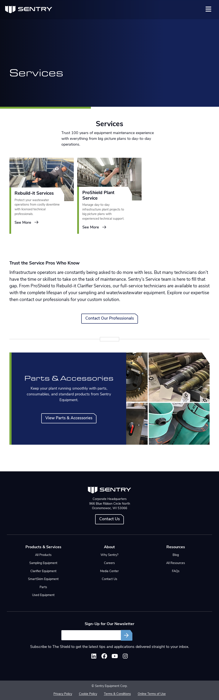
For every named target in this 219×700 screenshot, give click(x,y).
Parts (43, 587)
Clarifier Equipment (43, 571)
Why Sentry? (109, 555)
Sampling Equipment (43, 563)
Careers (109, 563)
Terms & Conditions (117, 694)
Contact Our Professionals (109, 319)
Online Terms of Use (152, 694)
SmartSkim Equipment (43, 579)
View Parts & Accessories (68, 418)
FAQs (175, 571)
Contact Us (109, 519)
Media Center (109, 571)
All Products (43, 555)
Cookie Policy (88, 694)
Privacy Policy (62, 694)
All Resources (175, 563)
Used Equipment (43, 595)
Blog (176, 555)
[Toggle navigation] (208, 9)
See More (27, 223)
